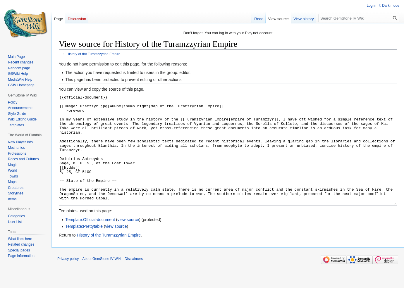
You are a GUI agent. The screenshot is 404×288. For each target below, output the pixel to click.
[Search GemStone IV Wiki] (359, 18)
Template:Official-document (90, 241)
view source (128, 241)
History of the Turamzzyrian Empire (93, 54)
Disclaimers (134, 281)
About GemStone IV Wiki (101, 281)
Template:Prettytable (84, 248)
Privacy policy (68, 281)
